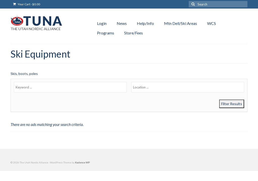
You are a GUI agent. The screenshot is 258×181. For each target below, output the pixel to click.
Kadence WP (82, 162)
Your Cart (26, 4)
